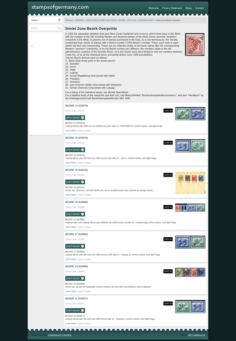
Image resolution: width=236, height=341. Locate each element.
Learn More (70, 130)
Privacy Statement (179, 7)
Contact (201, 7)
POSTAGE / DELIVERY (42, 74)
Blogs (192, 7)
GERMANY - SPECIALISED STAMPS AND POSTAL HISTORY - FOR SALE (105, 20)
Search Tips (36, 79)
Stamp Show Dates (40, 88)
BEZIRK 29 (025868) (76, 266)
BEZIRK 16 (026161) (76, 170)
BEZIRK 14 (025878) (76, 105)
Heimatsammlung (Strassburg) (45, 53)
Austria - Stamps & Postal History (43, 64)
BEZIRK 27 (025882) (76, 234)
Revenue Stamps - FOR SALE (45, 58)
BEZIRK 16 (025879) (76, 138)
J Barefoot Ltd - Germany (59, 335)
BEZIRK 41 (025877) (76, 298)
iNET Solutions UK (196, 335)
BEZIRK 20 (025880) (76, 202)
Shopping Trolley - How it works (45, 83)
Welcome (69, 20)
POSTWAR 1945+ (146, 20)
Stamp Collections (39, 70)
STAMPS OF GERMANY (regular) (42, 37)
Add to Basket (73, 117)
